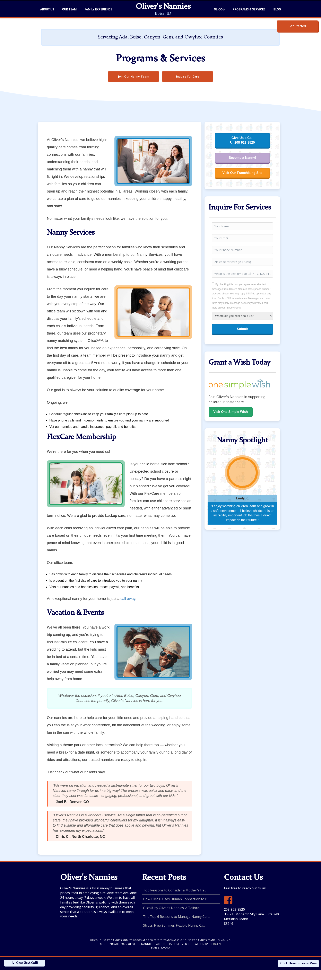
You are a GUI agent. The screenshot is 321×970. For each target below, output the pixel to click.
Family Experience (98, 9)
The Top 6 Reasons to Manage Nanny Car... (176, 916)
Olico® (219, 9)
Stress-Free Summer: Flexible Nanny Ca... (174, 925)
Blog (277, 9)
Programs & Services (249, 9)
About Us (47, 9)
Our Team (69, 9)
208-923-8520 (234, 909)
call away (127, 599)
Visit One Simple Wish (230, 411)
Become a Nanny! (242, 157)
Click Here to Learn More (298, 963)
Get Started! (297, 26)
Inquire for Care (187, 76)
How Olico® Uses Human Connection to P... (176, 899)
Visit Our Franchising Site (242, 173)
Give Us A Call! (27, 963)
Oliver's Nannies (163, 7)
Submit (242, 329)
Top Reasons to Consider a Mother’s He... (174, 890)
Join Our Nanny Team (133, 76)
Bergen (215, 944)
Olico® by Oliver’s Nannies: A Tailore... (172, 908)
